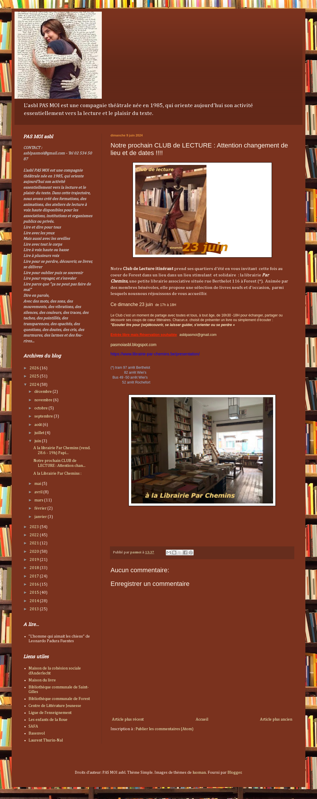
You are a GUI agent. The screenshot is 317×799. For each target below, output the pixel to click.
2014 (35, 601)
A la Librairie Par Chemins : (57, 474)
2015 (35, 593)
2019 (35, 560)
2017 (35, 576)
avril (38, 492)
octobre (41, 408)
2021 (35, 543)
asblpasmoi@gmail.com (198, 335)
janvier (41, 517)
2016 (35, 584)
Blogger (234, 773)
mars (39, 500)
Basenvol (37, 733)
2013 (35, 609)
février (40, 508)
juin (38, 441)
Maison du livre (42, 680)
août (38, 425)
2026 (35, 368)
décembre (43, 392)
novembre (43, 400)
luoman (199, 773)
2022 (35, 535)
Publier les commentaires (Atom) (164, 729)
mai (38, 484)
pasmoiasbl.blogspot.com (133, 344)
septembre (44, 416)
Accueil (202, 719)
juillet (39, 433)
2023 (35, 527)
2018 (35, 568)
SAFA (33, 726)
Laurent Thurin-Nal (46, 740)
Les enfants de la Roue (48, 720)
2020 (35, 552)
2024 (35, 385)
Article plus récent (128, 719)
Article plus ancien (276, 719)
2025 (35, 376)
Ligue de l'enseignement (50, 713)
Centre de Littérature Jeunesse (55, 706)
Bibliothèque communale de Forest (59, 699)
